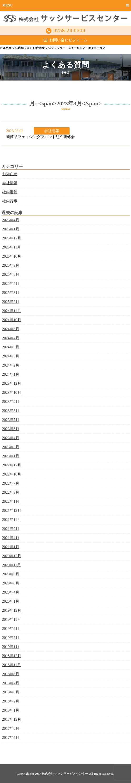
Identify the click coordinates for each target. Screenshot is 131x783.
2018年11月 (11, 665)
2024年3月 (10, 356)
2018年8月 (10, 674)
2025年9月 (10, 265)
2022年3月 (10, 492)
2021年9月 (10, 529)
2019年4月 (10, 628)
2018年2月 (10, 701)
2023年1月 (10, 456)
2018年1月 (10, 710)
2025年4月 (10, 283)
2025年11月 (11, 247)
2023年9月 (10, 402)
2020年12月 (11, 556)
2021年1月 (10, 547)
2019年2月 (10, 638)
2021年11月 (11, 520)
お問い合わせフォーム (68, 40)
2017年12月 (11, 719)
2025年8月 (10, 274)
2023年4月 (10, 438)
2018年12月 (11, 656)
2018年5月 (10, 692)
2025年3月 (10, 293)
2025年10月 (11, 256)
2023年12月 (11, 383)
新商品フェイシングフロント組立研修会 (40, 137)
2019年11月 (11, 619)
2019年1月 (10, 647)
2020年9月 (10, 574)
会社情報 (51, 131)
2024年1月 (10, 374)
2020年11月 (11, 565)
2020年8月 (10, 583)
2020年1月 (10, 601)
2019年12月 (11, 610)
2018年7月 (10, 683)
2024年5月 (10, 347)
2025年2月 (10, 302)
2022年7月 (10, 483)
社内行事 (9, 201)
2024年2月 (10, 365)
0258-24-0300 (69, 30)
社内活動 (9, 192)
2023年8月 (10, 411)
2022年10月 (11, 474)
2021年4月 (10, 538)
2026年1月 (10, 229)
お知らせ (9, 174)
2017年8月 (10, 728)
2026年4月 (10, 220)
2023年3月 (10, 447)
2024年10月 (11, 320)
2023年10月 (11, 392)
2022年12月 (11, 465)
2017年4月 (10, 737)
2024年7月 (10, 338)
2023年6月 (10, 429)
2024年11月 (11, 311)
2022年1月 (10, 501)
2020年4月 (10, 592)
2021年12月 (11, 510)
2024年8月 (10, 329)
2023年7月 (10, 420)
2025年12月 (11, 238)
